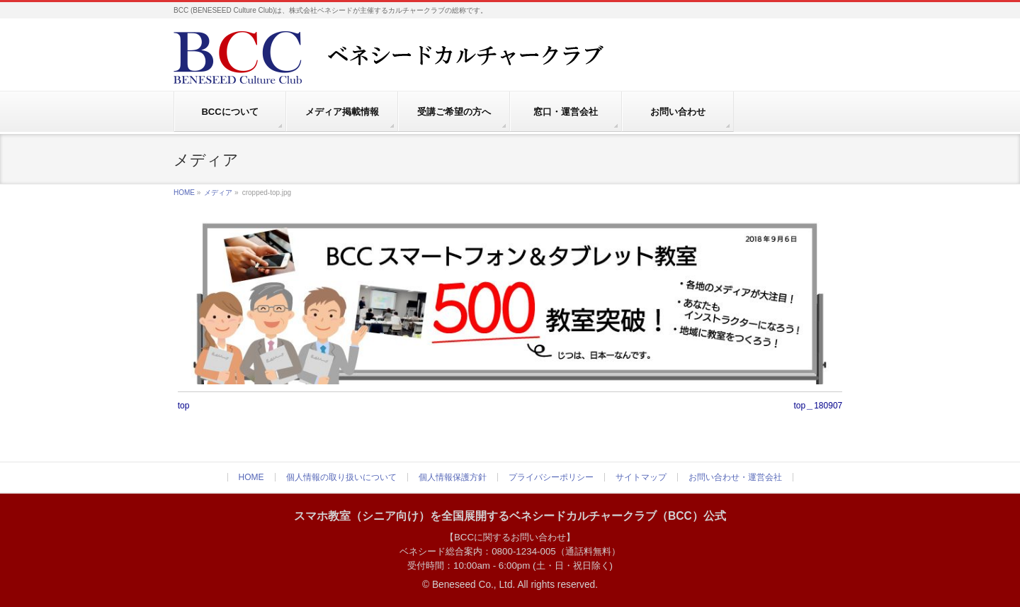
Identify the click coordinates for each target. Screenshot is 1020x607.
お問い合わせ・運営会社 (735, 477)
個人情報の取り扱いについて (341, 477)
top (184, 406)
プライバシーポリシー (551, 477)
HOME (184, 192)
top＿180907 (818, 406)
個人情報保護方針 (453, 477)
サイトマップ (641, 477)
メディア (218, 192)
